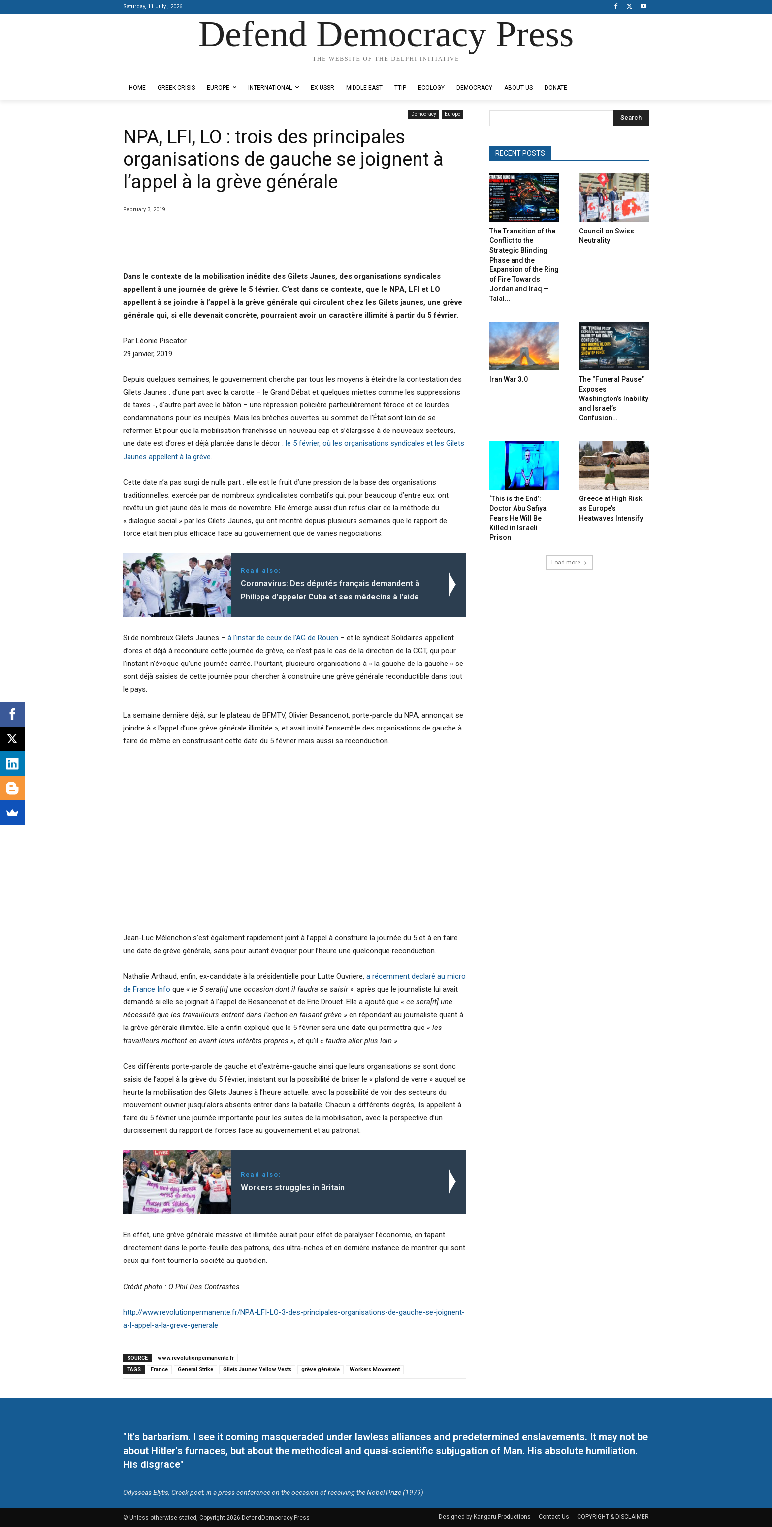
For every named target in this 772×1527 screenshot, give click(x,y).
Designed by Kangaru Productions (161, 68)
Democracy (423, 114)
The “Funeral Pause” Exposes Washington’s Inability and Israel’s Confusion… (613, 398)
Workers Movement (375, 1369)
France (159, 1369)
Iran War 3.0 (508, 379)
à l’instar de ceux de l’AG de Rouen (282, 637)
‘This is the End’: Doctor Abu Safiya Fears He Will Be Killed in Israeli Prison (518, 518)
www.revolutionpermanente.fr (196, 1358)
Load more (569, 562)
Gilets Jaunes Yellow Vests (257, 1369)
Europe (452, 114)
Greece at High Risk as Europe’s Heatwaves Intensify (611, 508)
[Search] (631, 118)
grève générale (320, 1369)
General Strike (195, 1369)
